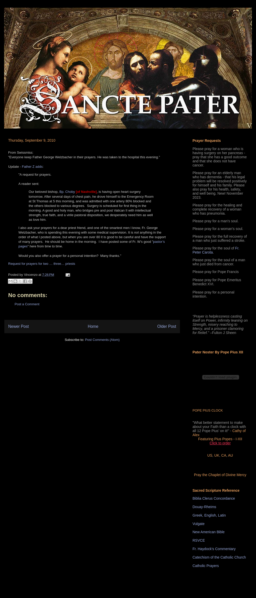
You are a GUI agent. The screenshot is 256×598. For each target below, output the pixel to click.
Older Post (166, 326)
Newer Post (18, 326)
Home (93, 326)
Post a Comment (27, 304)
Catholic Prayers (206, 566)
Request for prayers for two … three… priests (41, 264)
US (209, 455)
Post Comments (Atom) (102, 340)
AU (230, 455)
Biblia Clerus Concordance (214, 498)
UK (216, 455)
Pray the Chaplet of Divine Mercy (220, 475)
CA (223, 455)
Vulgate (199, 524)
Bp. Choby (67, 192)
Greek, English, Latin (209, 515)
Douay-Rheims (204, 507)
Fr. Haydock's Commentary (214, 549)
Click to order (220, 443)
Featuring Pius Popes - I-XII (220, 439)
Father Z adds (32, 167)
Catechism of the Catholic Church (219, 557)
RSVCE (199, 540)
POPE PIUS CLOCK (208, 410)
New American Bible (209, 532)
